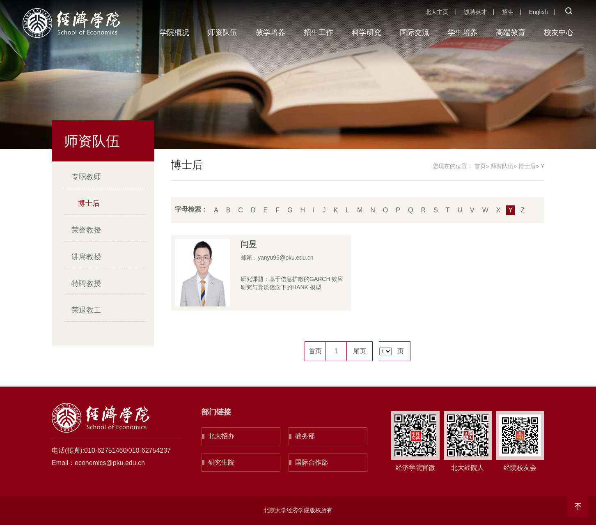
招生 (507, 12)
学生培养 (462, 32)
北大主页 (436, 12)
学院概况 (174, 32)
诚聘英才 (475, 12)
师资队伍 (222, 32)
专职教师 (86, 177)
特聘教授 (86, 283)
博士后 (89, 203)
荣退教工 (86, 310)
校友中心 (558, 32)
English (538, 12)
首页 (480, 166)
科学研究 (366, 32)
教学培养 (270, 32)
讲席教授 (86, 257)
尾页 (359, 351)
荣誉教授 (86, 230)
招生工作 (318, 32)
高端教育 (510, 32)
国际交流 (414, 32)
